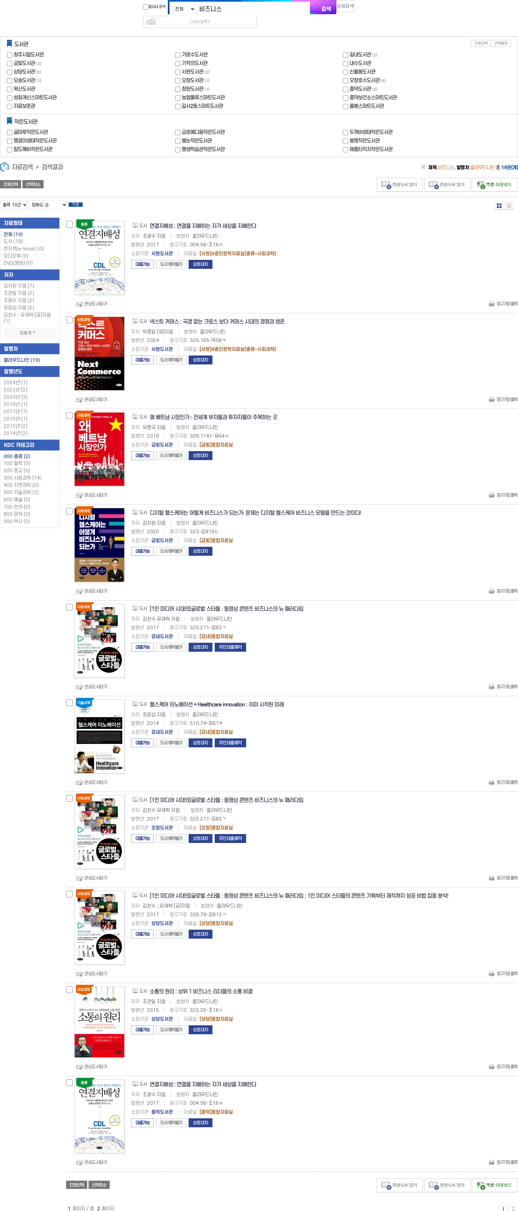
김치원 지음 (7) (19, 277)
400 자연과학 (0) (21, 477)
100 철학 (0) (17, 455)
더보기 (30, 324)
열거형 (499, 195)
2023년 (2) (15, 381)
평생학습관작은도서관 (203, 139)
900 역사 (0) (17, 513)
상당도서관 (24, 61)
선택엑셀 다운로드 (495, 174)
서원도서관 (192, 61)
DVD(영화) (18, 255)
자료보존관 (24, 95)
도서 (13, 233)
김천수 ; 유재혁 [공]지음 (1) (27, 309)
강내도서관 (360, 44)
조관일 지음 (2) (19, 285)
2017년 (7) (15, 403)
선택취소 (33, 174)
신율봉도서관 (362, 61)
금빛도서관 (24, 52)
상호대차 (200, 256)
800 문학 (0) (17, 506)
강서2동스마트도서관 (202, 95)
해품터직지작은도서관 (371, 139)
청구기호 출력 (507, 295)
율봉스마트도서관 (367, 95)
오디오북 (16, 247)
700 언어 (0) (17, 498)
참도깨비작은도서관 (33, 139)
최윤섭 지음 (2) (19, 299)
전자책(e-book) (24, 240)
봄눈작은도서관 (197, 130)
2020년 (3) (15, 388)
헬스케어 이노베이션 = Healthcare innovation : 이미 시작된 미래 (217, 696)
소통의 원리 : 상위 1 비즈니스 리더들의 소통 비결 (201, 982)
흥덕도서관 (360, 78)
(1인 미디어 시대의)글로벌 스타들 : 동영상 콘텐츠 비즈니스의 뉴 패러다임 (226, 600)
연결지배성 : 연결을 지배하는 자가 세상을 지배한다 (203, 217)
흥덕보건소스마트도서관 (373, 87)
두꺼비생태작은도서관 (371, 121)
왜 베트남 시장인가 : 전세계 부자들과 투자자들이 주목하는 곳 (213, 408)
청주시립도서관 (29, 44)
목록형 (509, 195)
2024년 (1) (15, 374)
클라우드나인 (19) (22, 352)
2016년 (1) (15, 410)
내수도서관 (360, 52)
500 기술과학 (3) (21, 484)
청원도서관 (192, 78)
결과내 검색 (151, 7)
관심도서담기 (95, 295)
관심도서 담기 (400, 174)
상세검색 (348, 8)
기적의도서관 (194, 52)
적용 (81, 195)
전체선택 (481, 33)
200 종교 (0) (17, 462)
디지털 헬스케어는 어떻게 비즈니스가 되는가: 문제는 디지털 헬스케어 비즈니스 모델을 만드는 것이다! (255, 504)
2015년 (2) (15, 417)
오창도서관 (192, 70)
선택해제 (500, 33)
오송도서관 (24, 70)
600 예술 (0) (17, 491)
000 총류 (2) (17, 448)
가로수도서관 (194, 44)
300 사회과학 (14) (23, 469)
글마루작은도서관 (31, 121)
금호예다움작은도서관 (203, 121)
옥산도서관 (24, 78)
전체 (13, 226)
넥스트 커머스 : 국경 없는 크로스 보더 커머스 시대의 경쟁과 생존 (217, 313)
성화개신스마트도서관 (35, 87)
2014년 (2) (15, 425)
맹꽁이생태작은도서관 (35, 130)
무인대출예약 (230, 638)
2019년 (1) (15, 396)
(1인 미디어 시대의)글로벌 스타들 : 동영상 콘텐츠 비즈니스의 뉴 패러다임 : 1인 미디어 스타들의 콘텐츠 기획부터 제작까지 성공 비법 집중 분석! (299, 887)
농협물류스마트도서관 (203, 87)
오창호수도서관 (365, 70)
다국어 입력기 (370, 8)
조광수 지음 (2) (19, 292)
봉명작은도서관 (365, 130)
